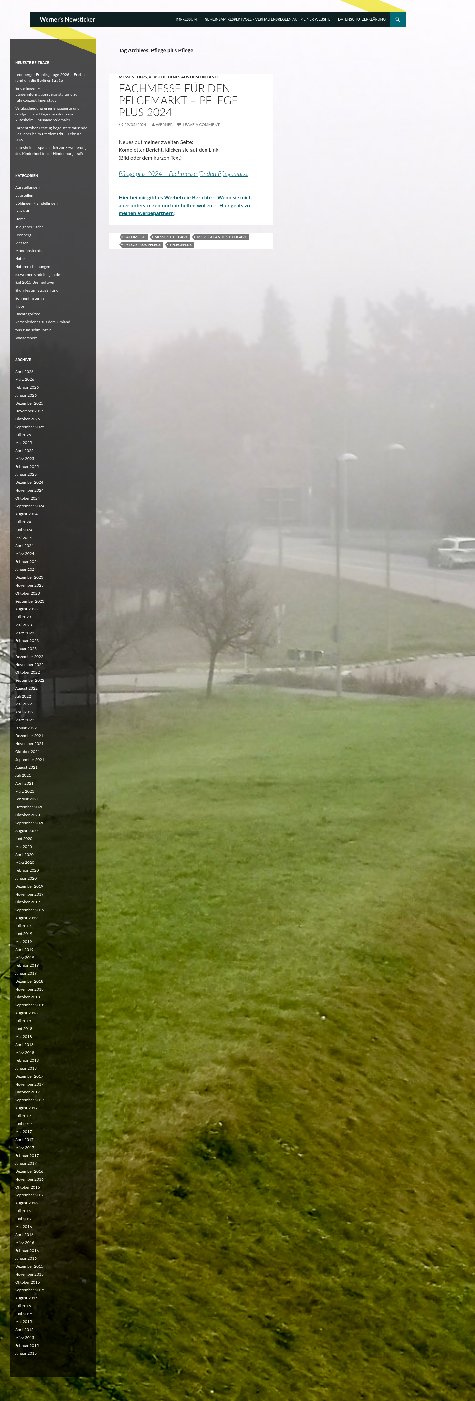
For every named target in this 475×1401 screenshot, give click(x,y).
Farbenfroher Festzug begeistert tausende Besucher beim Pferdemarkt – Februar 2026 (51, 133)
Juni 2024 (23, 529)
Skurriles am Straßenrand (37, 290)
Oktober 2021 (27, 751)
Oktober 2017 (27, 1092)
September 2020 (29, 822)
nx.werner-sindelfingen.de (37, 274)
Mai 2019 (23, 941)
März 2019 (24, 957)
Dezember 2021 (29, 735)
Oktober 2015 (27, 1282)
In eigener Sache (29, 226)
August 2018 (26, 1012)
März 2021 (24, 791)
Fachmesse (134, 237)
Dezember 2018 (29, 981)
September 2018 (29, 1004)
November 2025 (29, 410)
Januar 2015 (26, 1353)
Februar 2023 (27, 640)
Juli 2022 (23, 696)
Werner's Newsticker (67, 19)
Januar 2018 (26, 1068)
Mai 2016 (23, 1226)
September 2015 (29, 1289)
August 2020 (26, 830)
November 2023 (29, 585)
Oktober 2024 (27, 498)
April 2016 (24, 1234)
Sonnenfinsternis (29, 298)
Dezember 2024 (29, 482)
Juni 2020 (23, 838)
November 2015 (29, 1274)
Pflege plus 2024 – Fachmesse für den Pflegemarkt (183, 173)
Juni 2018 (23, 1028)
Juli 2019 (23, 925)
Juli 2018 (23, 1020)
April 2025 (24, 450)
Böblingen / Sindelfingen (36, 203)
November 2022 (29, 664)
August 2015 (26, 1297)
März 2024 (24, 553)
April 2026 (24, 371)
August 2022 (26, 688)
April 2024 (24, 545)
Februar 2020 (27, 870)
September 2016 (29, 1194)
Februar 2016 (27, 1250)
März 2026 (24, 379)
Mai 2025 (23, 442)
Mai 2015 (23, 1321)
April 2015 (24, 1329)
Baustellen (24, 195)
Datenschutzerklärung (362, 19)
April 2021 (24, 783)
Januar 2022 (26, 727)
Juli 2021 (23, 775)
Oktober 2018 (27, 996)
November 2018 (29, 989)
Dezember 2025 (29, 403)
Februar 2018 (27, 1060)
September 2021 (29, 759)
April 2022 (24, 711)
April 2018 (24, 1044)
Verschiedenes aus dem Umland (183, 76)
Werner (164, 124)
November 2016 (29, 1179)
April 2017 (24, 1139)
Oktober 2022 (27, 672)
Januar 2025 (26, 474)
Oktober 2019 (27, 901)
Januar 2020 (26, 878)
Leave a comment (201, 124)
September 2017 (29, 1099)
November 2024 (29, 490)
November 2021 (29, 743)
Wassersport (26, 337)
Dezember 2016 (29, 1171)
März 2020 (24, 862)
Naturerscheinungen (32, 266)
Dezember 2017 (29, 1076)
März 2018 (24, 1052)
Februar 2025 (27, 466)
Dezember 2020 (29, 806)
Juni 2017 (23, 1123)
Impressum (186, 19)
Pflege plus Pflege (142, 245)
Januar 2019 (26, 973)
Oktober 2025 (27, 418)
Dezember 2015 (29, 1266)
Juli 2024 (23, 521)
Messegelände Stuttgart (222, 237)
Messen (127, 76)
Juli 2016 (23, 1210)
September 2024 (29, 506)
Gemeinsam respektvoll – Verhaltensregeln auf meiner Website (267, 19)
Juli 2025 (23, 434)
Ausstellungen (27, 187)
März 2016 (24, 1242)
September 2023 (29, 601)
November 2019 (29, 894)
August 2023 (26, 608)
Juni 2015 (23, 1313)
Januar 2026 (26, 395)
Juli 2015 (23, 1305)
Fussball (22, 211)
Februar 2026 (27, 387)
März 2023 (24, 632)
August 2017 (26, 1107)
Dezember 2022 (29, 656)
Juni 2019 (23, 933)
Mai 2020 (23, 846)
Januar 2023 (26, 648)
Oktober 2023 (27, 593)
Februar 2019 (27, 965)
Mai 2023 (23, 624)
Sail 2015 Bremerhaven (35, 282)
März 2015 (24, 1337)
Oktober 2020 (27, 814)
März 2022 (24, 719)
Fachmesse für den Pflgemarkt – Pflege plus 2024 (178, 99)
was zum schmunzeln (33, 329)
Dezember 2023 (29, 577)
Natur (20, 258)
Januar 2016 (26, 1258)
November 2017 (29, 1084)
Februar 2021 (27, 799)
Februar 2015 (27, 1345)
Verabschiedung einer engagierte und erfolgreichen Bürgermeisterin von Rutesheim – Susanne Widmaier (47, 114)
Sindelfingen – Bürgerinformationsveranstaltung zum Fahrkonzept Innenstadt (47, 94)
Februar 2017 (27, 1155)
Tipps (141, 76)
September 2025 (29, 426)
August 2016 (26, 1202)
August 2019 (26, 917)
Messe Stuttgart (171, 237)
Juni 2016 (23, 1218)
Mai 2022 (23, 703)
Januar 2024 (26, 569)
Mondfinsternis (28, 250)
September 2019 (29, 909)
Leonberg (23, 234)
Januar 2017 (26, 1163)
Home (20, 218)
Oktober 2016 (27, 1187)
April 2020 (24, 854)
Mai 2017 (23, 1131)
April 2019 (24, 949)
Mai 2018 (23, 1036)
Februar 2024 (27, 561)
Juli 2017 (23, 1115)
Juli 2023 (23, 616)
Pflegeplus (181, 245)
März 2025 (24, 458)
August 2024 (26, 513)
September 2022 (29, 680)
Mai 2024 (23, 537)
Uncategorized (27, 313)
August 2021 (26, 767)
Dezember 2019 (29, 886)
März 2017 (24, 1147)
